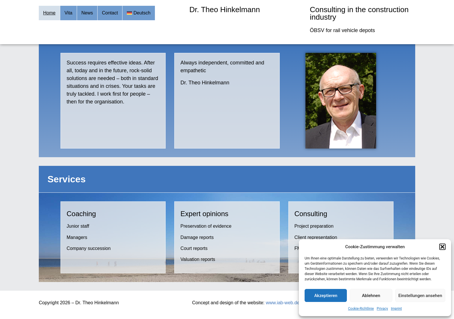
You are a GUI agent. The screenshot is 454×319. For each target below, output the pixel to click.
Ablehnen (371, 295)
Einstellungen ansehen (420, 295)
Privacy (382, 309)
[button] (442, 247)
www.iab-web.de (283, 302)
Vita (68, 12)
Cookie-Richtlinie (361, 309)
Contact (110, 12)
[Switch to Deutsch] (138, 13)
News (87, 12)
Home (49, 12)
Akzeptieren (325, 295)
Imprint (396, 309)
